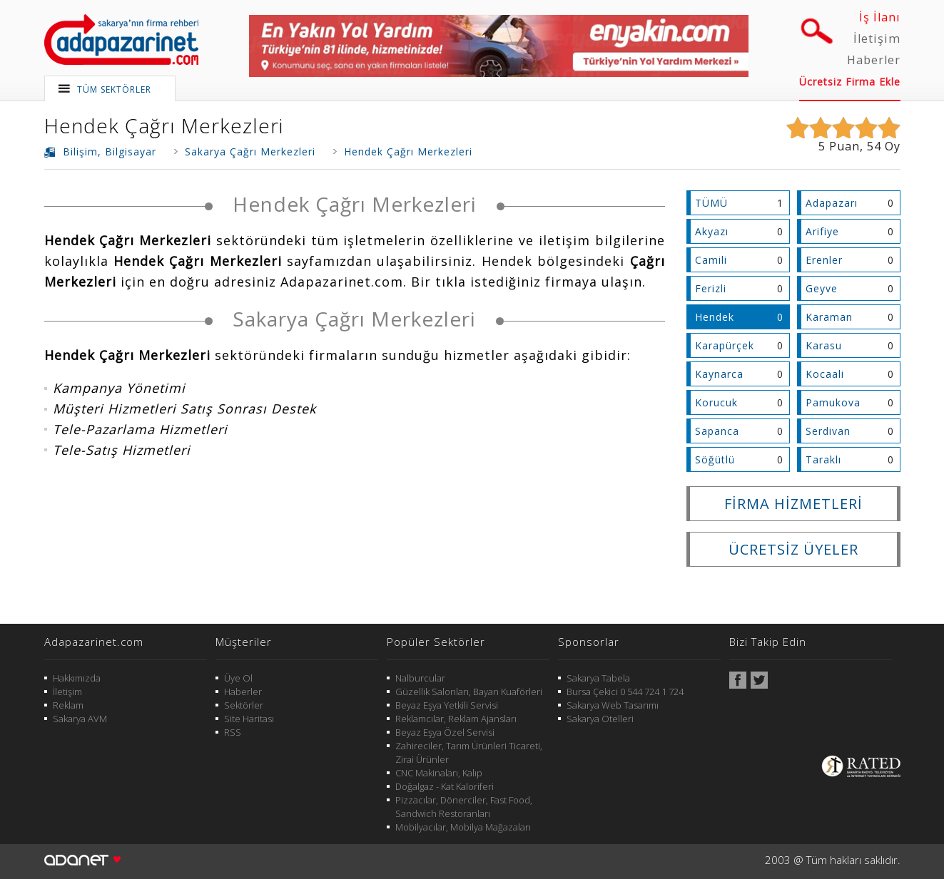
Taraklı (823, 459)
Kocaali (825, 374)
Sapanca (717, 431)
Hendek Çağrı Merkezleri (163, 125)
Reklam (68, 705)
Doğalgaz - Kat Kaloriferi (444, 786)
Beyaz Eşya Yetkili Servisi (446, 705)
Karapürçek (724, 345)
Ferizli (710, 288)
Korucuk (716, 402)
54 (874, 146)
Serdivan (828, 431)
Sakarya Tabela (598, 678)
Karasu (824, 345)
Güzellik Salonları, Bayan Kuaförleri (468, 691)
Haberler (873, 60)
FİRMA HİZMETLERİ (793, 503)
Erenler (824, 260)
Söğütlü (715, 459)
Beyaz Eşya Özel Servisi (444, 732)
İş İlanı (879, 17)
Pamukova (833, 402)
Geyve (822, 288)
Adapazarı (832, 203)
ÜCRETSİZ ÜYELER (793, 549)
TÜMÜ (711, 203)
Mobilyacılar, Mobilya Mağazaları (463, 827)
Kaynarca (719, 374)
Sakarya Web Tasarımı (613, 705)
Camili (711, 260)
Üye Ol (238, 678)
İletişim (876, 38)
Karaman (829, 317)
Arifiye (822, 231)
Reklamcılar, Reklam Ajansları (456, 718)
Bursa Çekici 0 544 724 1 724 (625, 691)
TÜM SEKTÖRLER (114, 89)
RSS (232, 732)
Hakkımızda (77, 678)
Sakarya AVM (80, 718)
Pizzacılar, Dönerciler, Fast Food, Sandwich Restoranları (463, 806)
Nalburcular (420, 678)
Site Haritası (249, 718)
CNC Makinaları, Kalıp (438, 772)
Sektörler (243, 705)
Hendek (714, 317)
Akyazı (712, 231)
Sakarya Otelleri (600, 718)
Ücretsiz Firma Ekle (849, 81)
